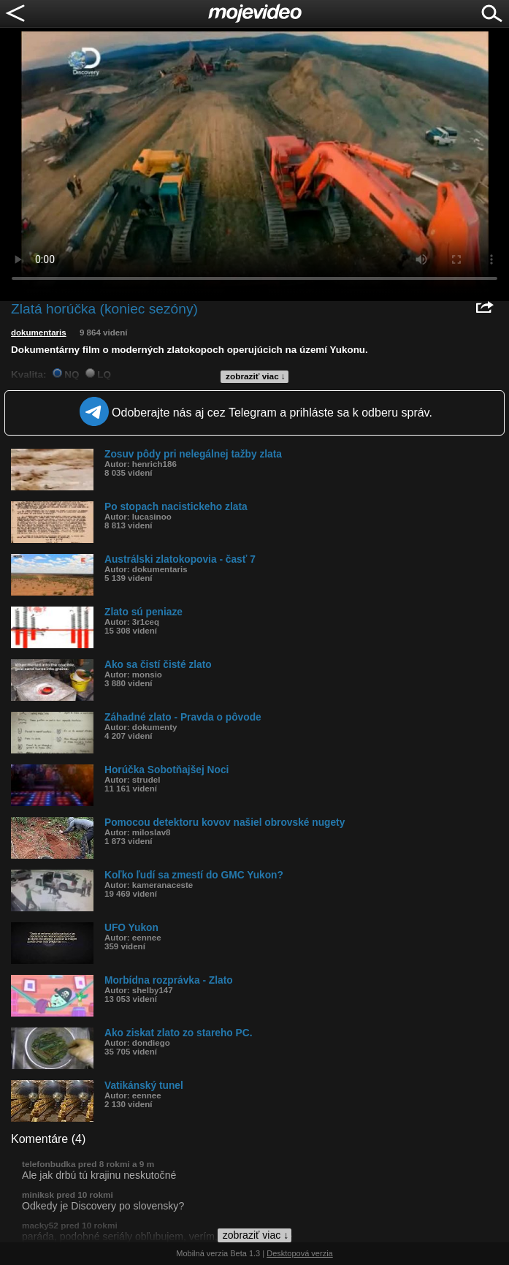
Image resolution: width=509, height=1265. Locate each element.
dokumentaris (38, 332)
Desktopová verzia (300, 1253)
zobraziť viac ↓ (256, 376)
